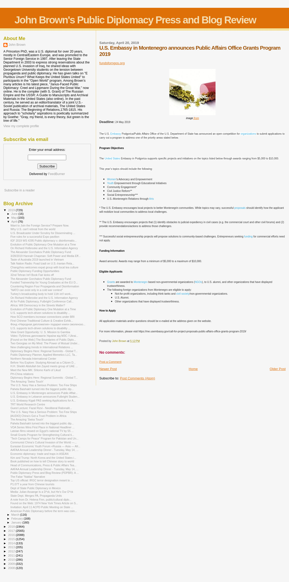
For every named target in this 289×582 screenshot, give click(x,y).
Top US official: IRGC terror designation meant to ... (41, 480)
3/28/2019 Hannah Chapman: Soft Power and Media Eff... (45, 255)
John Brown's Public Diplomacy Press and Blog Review (135, 19)
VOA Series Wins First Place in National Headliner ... (42, 427)
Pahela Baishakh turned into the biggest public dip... (41, 389)
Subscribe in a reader (19, 190)
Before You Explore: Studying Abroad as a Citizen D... (43, 362)
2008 (12, 568)
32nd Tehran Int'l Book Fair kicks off (32, 274)
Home (193, 369)
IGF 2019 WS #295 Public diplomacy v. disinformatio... (43, 240)
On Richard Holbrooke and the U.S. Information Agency (44, 248)
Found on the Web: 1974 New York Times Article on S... (44, 503)
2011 (12, 555)
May (14, 217)
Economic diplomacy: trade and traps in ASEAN (39, 453)
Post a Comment (110, 361)
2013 (12, 547)
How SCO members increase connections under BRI (42, 316)
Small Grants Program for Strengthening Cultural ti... (42, 434)
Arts (151, 198)
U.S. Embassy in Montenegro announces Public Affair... (44, 393)
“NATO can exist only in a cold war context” (36, 290)
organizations (248, 133)
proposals (239, 207)
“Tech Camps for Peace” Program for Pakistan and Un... (44, 438)
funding (248, 236)
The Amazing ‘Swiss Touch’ (27, 381)
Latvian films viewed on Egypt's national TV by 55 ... (42, 430)
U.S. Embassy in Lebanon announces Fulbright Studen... (44, 396)
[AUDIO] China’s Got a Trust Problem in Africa (38, 415)
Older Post (278, 369)
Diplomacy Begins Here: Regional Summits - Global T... (44, 351)
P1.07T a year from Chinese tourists (32, 484)
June (14, 213)
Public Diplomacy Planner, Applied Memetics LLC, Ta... (43, 354)
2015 (12, 539)
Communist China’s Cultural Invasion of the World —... (43, 442)
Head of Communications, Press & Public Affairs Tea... (43, 465)
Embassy (115, 133)
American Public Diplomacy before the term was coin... (43, 511)
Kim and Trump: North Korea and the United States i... (43, 457)
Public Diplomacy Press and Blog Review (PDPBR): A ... (44, 472)
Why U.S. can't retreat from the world (32, 229)
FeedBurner (56, 174)
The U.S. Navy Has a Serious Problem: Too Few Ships (43, 385)
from (196, 118)
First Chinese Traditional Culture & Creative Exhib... (41, 320)
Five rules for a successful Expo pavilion (34, 236)
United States (112, 158)
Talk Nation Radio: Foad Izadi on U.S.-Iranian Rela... (42, 263)
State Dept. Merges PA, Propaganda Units (36, 495)
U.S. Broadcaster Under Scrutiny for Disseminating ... (42, 233)
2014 (12, 543)
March (15, 514)
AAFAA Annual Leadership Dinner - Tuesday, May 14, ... (44, 449)
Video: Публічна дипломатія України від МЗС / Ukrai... (44, 335)
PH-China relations (21, 374)
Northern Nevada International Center (33, 358)
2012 (12, 551)
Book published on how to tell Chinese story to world (42, 461)
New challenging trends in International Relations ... (41, 347)
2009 (12, 563)
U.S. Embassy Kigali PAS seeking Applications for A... (43, 400)
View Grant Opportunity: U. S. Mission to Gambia (40, 332)
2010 (12, 559)
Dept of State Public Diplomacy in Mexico (35, 488)
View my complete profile (21, 126)
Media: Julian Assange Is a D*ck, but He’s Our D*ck (41, 491)
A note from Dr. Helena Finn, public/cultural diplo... (40, 499)
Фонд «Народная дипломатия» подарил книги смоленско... (47, 324)
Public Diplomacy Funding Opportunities (34, 271)
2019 (12, 210)
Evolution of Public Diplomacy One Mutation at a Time (43, 244)
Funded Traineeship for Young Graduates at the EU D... (44, 282)
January (17, 522)
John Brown (17, 45)
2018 (12, 526)
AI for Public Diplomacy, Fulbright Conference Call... (41, 301)
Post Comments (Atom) (137, 378)
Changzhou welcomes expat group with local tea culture (44, 267)
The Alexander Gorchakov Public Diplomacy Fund (40, 252)
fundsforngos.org (112, 63)
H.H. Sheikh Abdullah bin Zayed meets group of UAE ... (44, 366)
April (14, 221)
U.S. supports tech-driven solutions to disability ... (40, 312)
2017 (12, 530)
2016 (12, 534)
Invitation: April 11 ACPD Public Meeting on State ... (41, 507)
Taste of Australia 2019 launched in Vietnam (37, 259)
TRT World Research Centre (27, 404)
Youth (110, 183)
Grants (111, 282)
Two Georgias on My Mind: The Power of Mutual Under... (44, 343)
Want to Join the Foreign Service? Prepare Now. (39, 225)
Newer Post (108, 369)
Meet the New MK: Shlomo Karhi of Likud (35, 370)
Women (111, 179)
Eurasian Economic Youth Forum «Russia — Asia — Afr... (45, 446)
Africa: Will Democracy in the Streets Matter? (37, 305)
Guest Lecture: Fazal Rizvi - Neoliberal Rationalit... (41, 408)
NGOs (198, 282)
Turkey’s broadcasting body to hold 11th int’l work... (41, 293)
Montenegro (140, 282)
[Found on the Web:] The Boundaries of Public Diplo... (43, 339)
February (17, 518)
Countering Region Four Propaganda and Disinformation (44, 286)
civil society (183, 293)
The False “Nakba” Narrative (27, 476)
